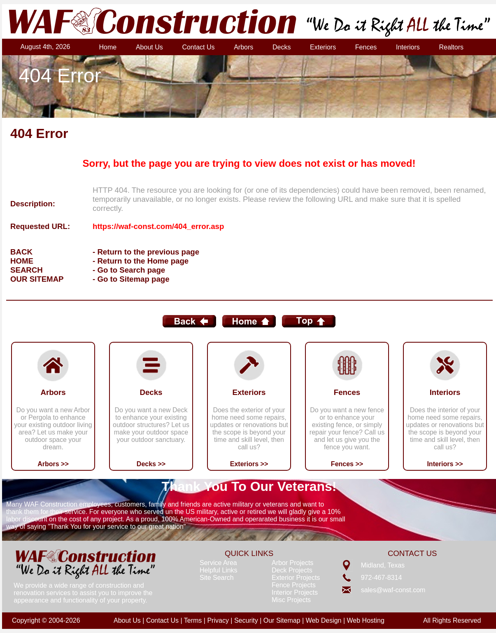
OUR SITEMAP (37, 279)
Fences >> (347, 463)
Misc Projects (291, 599)
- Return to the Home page (141, 261)
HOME (21, 261)
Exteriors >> (249, 463)
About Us (149, 47)
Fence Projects (294, 585)
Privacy (217, 620)
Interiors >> (445, 463)
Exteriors (323, 47)
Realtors (451, 47)
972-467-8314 (381, 577)
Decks (281, 47)
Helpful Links (219, 570)
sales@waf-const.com (393, 589)
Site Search (217, 577)
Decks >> (151, 463)
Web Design (324, 620)
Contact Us (198, 47)
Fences (366, 47)
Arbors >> (53, 463)
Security (246, 620)
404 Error (60, 75)
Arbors (243, 47)
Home (108, 47)
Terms (193, 620)
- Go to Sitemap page (131, 279)
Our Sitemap (281, 620)
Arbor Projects (292, 562)
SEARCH (26, 270)
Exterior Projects (296, 577)
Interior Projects (295, 592)
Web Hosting (365, 620)
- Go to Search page (129, 270)
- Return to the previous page (146, 252)
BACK (21, 252)
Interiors (408, 47)
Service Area (218, 562)
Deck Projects (292, 570)
